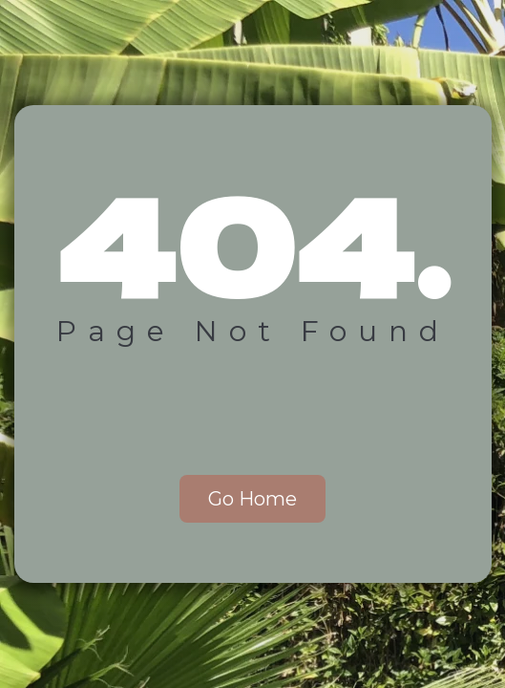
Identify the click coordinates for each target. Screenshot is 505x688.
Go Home (252, 498)
